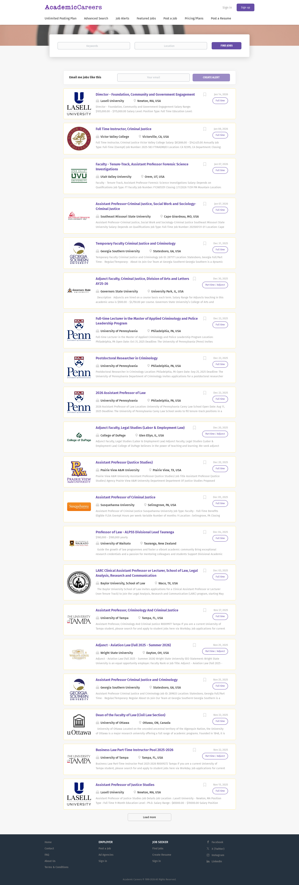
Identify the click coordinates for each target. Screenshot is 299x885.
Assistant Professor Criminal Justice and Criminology (137, 680)
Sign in (227, 7)
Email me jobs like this (85, 77)
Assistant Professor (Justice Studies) (124, 462)
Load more (149, 817)
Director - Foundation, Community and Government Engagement (145, 94)
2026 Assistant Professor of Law (120, 393)
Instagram (218, 855)
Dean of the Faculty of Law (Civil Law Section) (130, 715)
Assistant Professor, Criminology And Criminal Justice (137, 610)
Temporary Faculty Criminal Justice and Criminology (135, 243)
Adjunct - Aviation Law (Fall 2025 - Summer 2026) (133, 645)
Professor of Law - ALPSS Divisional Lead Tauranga (135, 532)
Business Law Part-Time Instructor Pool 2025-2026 (134, 750)
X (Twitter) (218, 849)
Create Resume (161, 854)
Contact (49, 848)
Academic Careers (132, 879)
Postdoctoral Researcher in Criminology (127, 358)
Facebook (217, 842)
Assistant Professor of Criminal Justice (125, 497)
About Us (50, 861)
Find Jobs (227, 45)
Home (48, 842)
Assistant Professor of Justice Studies (125, 785)
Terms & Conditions (56, 867)
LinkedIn (217, 861)
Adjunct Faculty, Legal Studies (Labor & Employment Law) (140, 428)
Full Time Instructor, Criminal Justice (123, 129)
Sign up (245, 7)
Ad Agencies (106, 854)
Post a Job (105, 848)
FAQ (47, 854)
